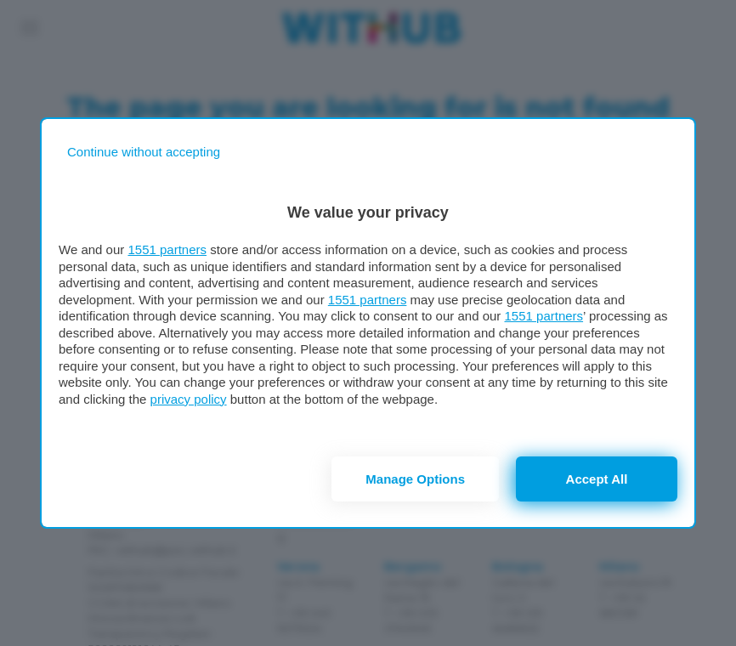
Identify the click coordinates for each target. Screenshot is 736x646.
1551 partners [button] (167, 249)
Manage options (415, 479)
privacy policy (188, 399)
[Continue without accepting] (144, 151)
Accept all (597, 479)
